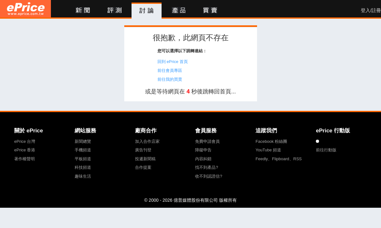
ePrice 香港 (24, 150)
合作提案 (143, 167)
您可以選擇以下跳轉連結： (182, 50)
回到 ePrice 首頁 (172, 61)
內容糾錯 (203, 158)
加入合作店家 (147, 141)
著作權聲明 (24, 158)
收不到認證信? (208, 176)
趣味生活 (83, 176)
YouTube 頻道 (268, 150)
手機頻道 (83, 150)
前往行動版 (326, 150)
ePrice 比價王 (25, 8)
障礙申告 (203, 150)
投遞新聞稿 (145, 158)
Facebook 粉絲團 (271, 141)
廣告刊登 (143, 150)
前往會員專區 (169, 70)
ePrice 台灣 (24, 141)
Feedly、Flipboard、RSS (278, 158)
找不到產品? (206, 167)
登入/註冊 (371, 10)
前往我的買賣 (169, 79)
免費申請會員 (207, 141)
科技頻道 (83, 167)
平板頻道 (83, 158)
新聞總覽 (83, 141)
